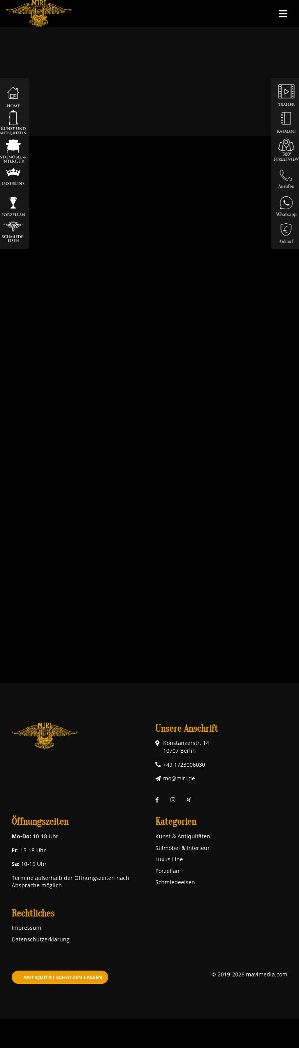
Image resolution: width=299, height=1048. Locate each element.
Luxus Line (169, 859)
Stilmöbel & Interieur (182, 848)
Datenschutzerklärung (41, 939)
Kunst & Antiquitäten (182, 836)
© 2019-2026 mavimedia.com (249, 974)
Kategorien (175, 822)
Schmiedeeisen (175, 882)
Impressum (26, 927)
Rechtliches (33, 913)
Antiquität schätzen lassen (62, 977)
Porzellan (167, 871)
